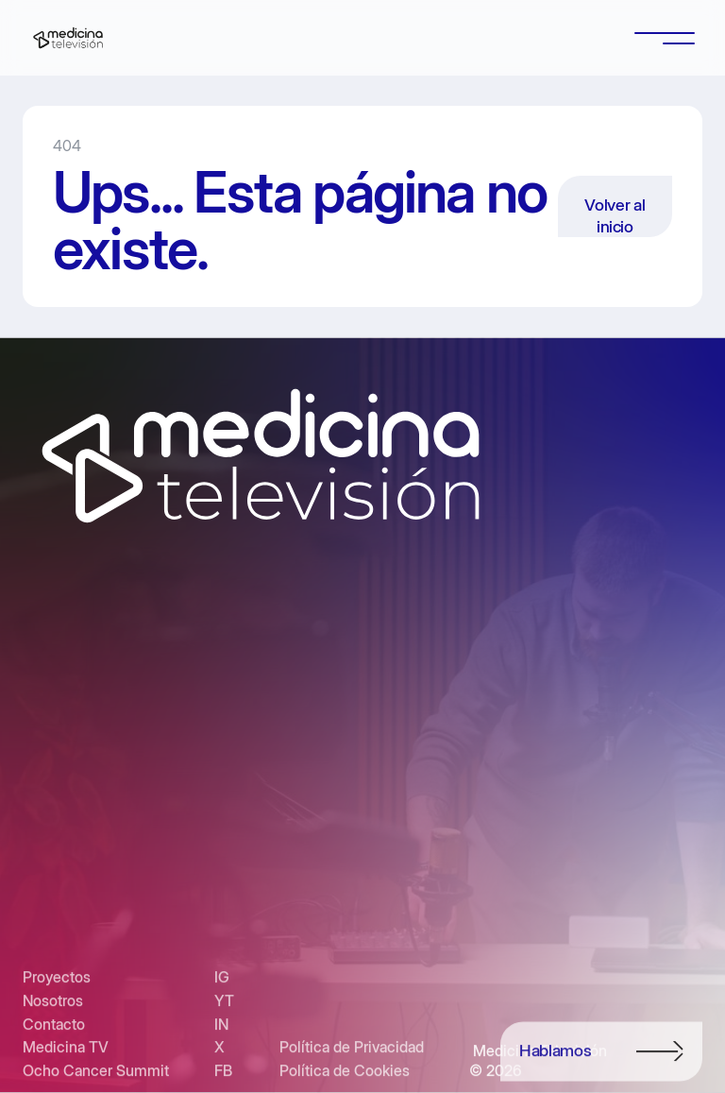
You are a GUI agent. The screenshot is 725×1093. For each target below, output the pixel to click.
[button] (664, 38)
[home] (68, 38)
